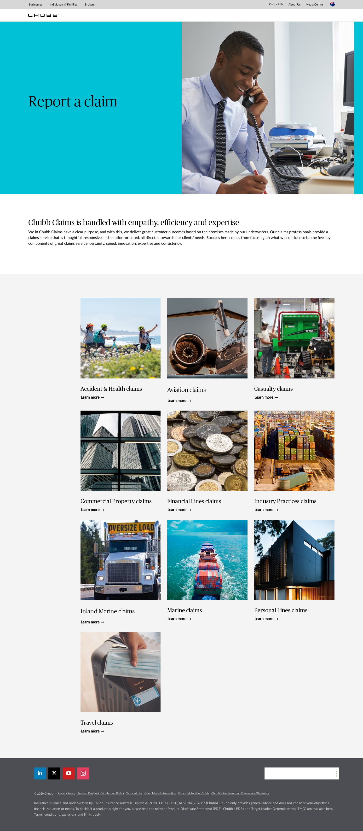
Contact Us (276, 4)
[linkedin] (40, 773)
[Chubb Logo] (43, 15)
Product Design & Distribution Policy (100, 793)
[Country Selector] (332, 4)
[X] (54, 773)
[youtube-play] (69, 773)
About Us (294, 4)
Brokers (89, 4)
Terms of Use (134, 793)
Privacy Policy (66, 793)
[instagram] (83, 773)
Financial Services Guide (193, 793)
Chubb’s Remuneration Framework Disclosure (240, 793)
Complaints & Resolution (160, 793)
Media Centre (314, 4)
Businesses (35, 4)
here (329, 809)
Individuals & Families (63, 4)
